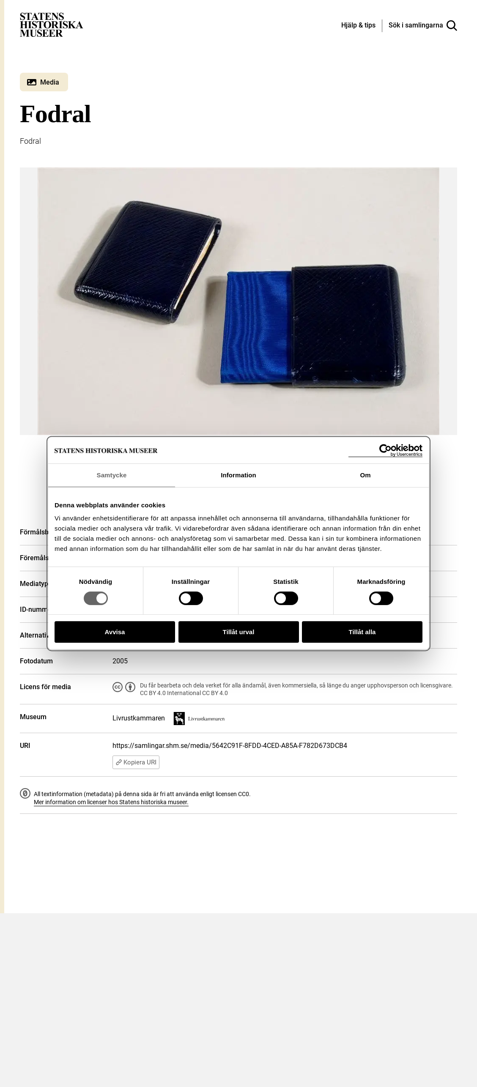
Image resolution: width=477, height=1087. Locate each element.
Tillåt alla (362, 631)
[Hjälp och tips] (358, 26)
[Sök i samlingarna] (423, 25)
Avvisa (115, 631)
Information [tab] (238, 475)
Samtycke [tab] (112, 475)
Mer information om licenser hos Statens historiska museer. (111, 802)
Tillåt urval (239, 631)
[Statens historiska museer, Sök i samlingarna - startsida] (51, 24)
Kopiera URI (135, 762)
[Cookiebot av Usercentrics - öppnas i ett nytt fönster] (385, 450)
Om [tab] (365, 475)
